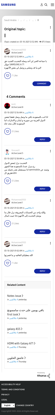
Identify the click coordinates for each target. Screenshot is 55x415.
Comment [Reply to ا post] (41, 83)
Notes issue (14, 295)
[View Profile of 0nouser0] (15, 150)
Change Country (25, 405)
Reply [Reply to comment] (42, 139)
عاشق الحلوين (15, 358)
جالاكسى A (28, 57)
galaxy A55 (13, 329)
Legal (4, 400)
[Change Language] (8, 405)
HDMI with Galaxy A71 (20, 343)
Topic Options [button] (46, 27)
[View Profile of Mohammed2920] (18, 50)
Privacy (5, 394)
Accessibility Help (11, 384)
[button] (46, 50)
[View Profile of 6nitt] (13, 104)
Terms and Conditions (13, 389)
